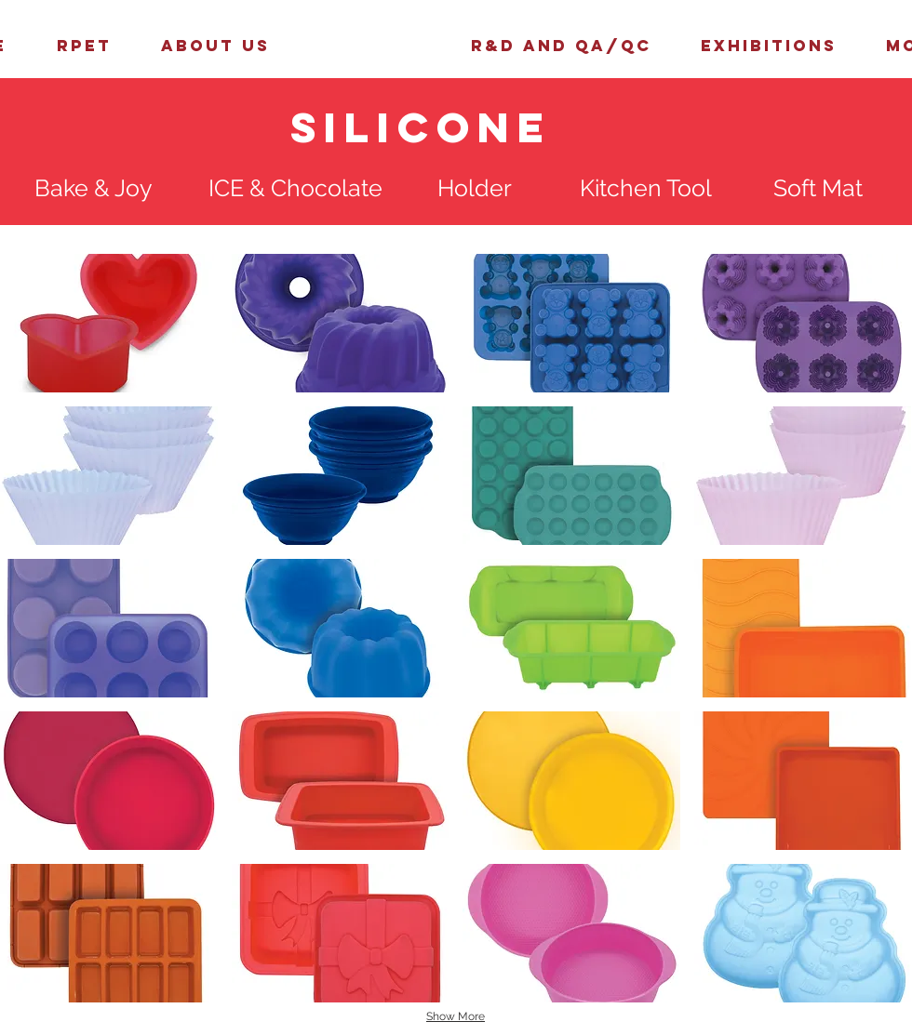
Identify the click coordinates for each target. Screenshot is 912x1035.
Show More (455, 1016)
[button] (109, 323)
